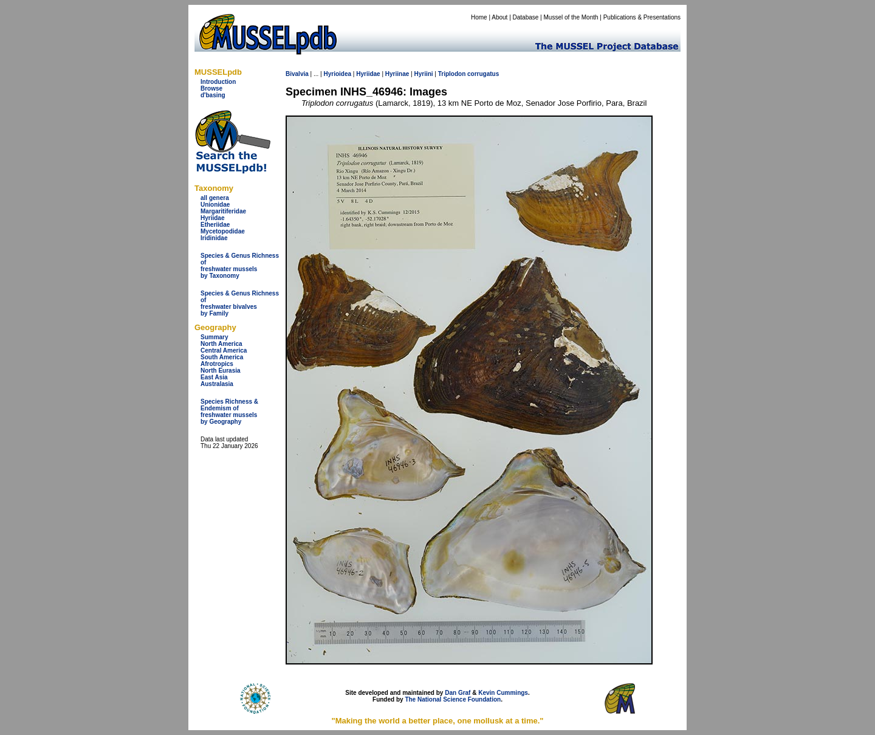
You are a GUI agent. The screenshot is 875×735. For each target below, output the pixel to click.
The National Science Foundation (453, 699)
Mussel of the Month (571, 17)
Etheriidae (215, 224)
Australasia (217, 384)
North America (221, 343)
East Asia (214, 377)
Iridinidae (214, 238)
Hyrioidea (337, 74)
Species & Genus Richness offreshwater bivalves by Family (240, 303)
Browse (211, 88)
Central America (224, 350)
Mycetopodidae (223, 231)
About (499, 17)
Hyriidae (212, 218)
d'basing (213, 95)
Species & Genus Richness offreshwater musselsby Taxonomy (240, 265)
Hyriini (423, 74)
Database (526, 17)
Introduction (218, 81)
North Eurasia (221, 370)
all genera (215, 198)
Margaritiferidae (223, 211)
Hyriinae (397, 74)
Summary (214, 337)
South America (222, 357)
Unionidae (215, 204)
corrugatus (483, 74)
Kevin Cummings (503, 692)
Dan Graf (457, 692)
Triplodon (452, 74)
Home (479, 17)
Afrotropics (217, 364)
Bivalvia (297, 74)
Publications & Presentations (642, 17)
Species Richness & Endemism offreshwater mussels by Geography (229, 411)
